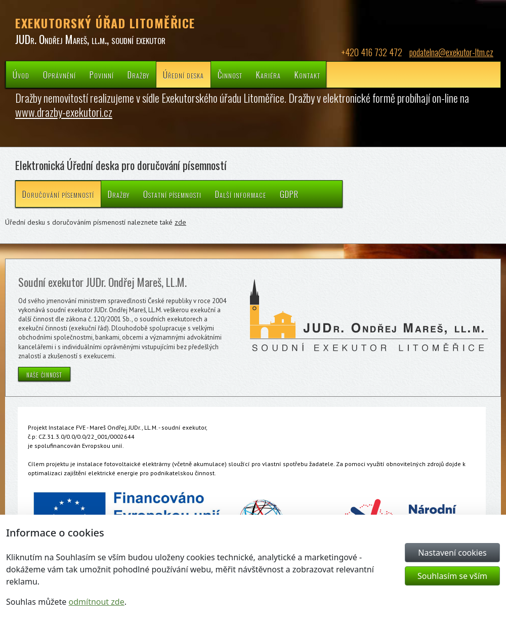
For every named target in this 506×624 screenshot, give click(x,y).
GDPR (289, 194)
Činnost (230, 74)
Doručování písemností (58, 194)
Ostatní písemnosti (172, 194)
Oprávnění (59, 74)
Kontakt (307, 74)
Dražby (138, 74)
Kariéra (268, 74)
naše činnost (44, 374)
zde (180, 222)
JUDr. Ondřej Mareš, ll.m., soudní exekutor (90, 39)
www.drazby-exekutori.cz (63, 112)
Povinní (102, 74)
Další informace (240, 194)
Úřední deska (183, 74)
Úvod (21, 74)
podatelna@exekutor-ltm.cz (451, 52)
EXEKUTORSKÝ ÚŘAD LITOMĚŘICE (105, 23)
